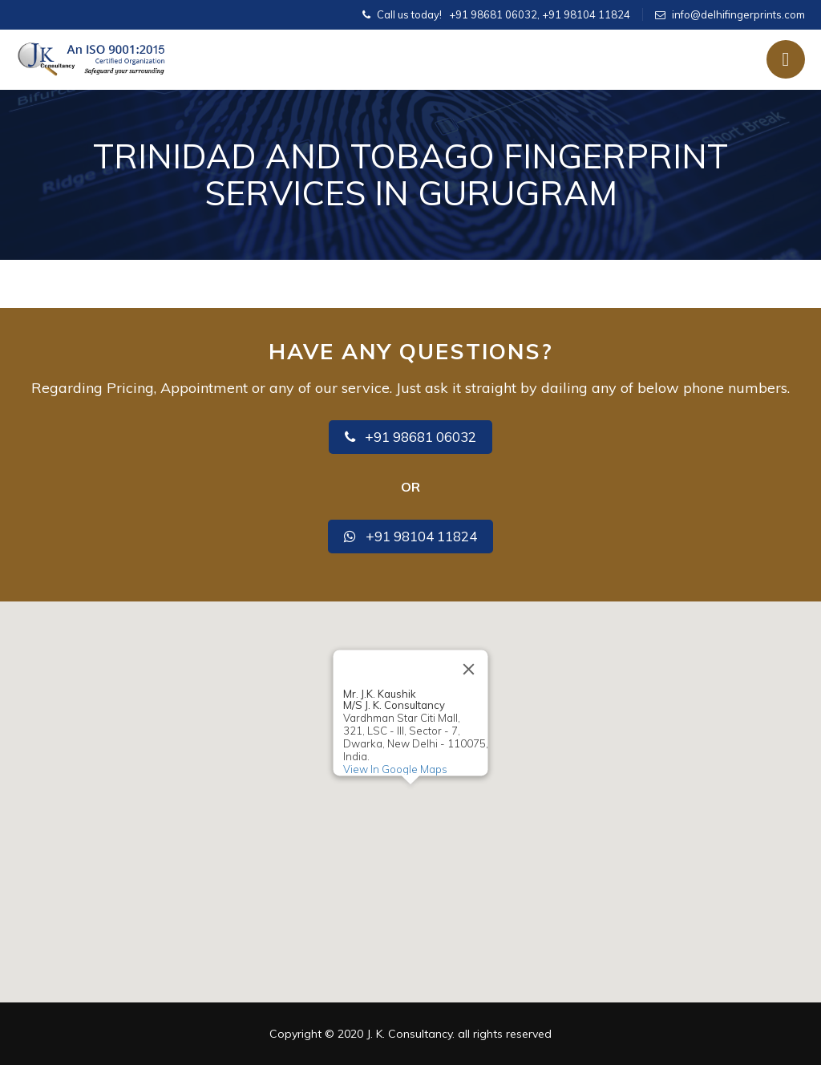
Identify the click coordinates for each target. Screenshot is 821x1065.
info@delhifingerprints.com (738, 14)
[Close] (469, 669)
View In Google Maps (395, 769)
